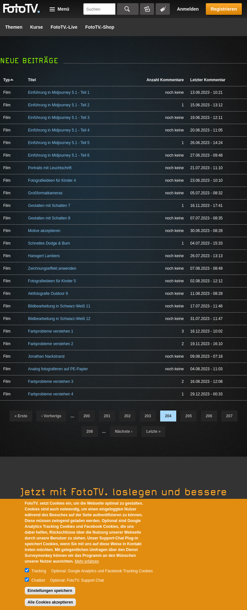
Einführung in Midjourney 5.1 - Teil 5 (58, 142)
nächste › (123, 431)
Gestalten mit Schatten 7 (49, 205)
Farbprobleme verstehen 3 (50, 381)
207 (229, 416)
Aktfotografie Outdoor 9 (48, 293)
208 (90, 431)
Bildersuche (147, 9)
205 (188, 416)
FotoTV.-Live (64, 27)
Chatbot (38, 580)
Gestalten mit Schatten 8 (49, 218)
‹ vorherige (51, 416)
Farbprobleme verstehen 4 (50, 394)
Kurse (36, 27)
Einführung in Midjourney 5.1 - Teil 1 (58, 92)
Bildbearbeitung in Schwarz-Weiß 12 (59, 318)
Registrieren (224, 9)
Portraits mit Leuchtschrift (49, 168)
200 (86, 416)
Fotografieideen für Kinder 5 (52, 281)
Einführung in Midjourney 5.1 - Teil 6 (58, 155)
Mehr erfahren (87, 561)
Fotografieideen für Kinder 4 (52, 180)
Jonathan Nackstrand (46, 356)
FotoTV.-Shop (99, 27)
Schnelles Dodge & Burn (49, 243)
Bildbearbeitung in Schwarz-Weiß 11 (59, 306)
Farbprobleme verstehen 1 (50, 331)
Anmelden (188, 9)
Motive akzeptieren (44, 230)
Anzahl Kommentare (165, 80)
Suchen (128, 9)
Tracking (39, 571)
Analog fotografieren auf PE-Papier (58, 369)
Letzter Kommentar (207, 80)
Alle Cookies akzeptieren (50, 602)
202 (127, 416)
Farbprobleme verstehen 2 (50, 344)
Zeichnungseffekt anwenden (52, 268)
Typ (8, 80)
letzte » (153, 431)
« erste (20, 416)
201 (107, 416)
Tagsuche (163, 9)
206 (209, 416)
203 (148, 416)
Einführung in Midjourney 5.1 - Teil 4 (58, 130)
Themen (14, 27)
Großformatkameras (45, 193)
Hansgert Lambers (44, 256)
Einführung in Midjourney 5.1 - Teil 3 (58, 117)
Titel (32, 80)
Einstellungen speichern (50, 590)
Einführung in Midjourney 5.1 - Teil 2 (58, 105)
